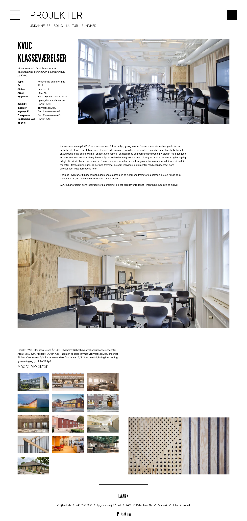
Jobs (175, 505)
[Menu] (15, 15)
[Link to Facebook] (118, 514)
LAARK (232, 15)
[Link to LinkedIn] (129, 514)
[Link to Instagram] (124, 514)
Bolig (58, 26)
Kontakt (187, 505)
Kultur (72, 26)
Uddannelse (40, 26)
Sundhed (88, 26)
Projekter (56, 15)
